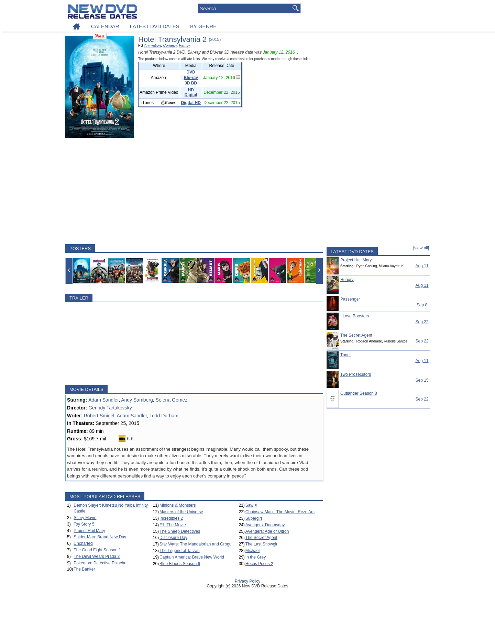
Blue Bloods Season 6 (180, 563)
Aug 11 (421, 265)
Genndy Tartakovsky (110, 407)
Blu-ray (191, 77)
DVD (191, 72)
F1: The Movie (173, 524)
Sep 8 (422, 305)
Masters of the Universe (181, 511)
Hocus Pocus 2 (259, 563)
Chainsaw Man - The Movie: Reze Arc (280, 511)
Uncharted (83, 543)
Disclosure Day (173, 537)
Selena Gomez (172, 400)
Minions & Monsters (178, 505)
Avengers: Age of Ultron (267, 531)
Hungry (347, 279)
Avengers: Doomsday (265, 524)
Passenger (350, 299)
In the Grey (255, 557)
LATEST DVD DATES (154, 26)
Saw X (251, 505)
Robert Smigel (99, 415)
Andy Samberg (137, 400)
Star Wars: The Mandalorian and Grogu (195, 544)
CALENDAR (105, 26)
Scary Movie (85, 517)
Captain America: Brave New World (192, 557)
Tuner (345, 354)
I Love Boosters (354, 316)
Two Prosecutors (355, 374)
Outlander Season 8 (358, 393)
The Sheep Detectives (180, 531)
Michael (252, 550)
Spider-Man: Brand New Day (100, 537)
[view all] (421, 248)
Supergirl (253, 518)
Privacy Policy (248, 581)
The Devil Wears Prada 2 (97, 556)
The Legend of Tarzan (180, 550)
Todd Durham (164, 415)
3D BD (191, 83)
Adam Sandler (103, 400)
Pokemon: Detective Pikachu (100, 563)
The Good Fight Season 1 (97, 550)
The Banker (84, 569)
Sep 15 (421, 380)
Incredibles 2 (171, 518)
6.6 (126, 438)
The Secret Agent (261, 537)
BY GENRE (203, 26)
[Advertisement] (194, 191)
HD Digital (191, 92)
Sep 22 (421, 321)
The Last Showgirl (261, 544)
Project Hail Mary (89, 530)
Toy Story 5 (84, 524)
